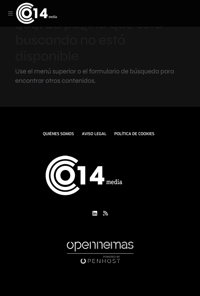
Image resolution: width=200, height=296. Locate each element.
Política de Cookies (134, 133)
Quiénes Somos (58, 133)
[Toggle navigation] (10, 13)
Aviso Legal (94, 133)
